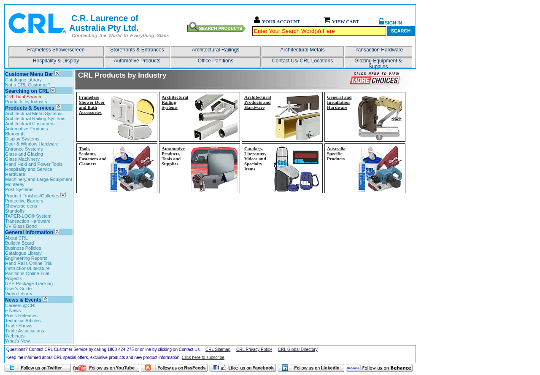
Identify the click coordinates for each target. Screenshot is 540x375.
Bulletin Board (19, 243)
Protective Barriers (24, 200)
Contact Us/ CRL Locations (302, 61)
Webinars (14, 335)
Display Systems (22, 138)
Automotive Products (137, 61)
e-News (13, 310)
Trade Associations (24, 330)
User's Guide (18, 288)
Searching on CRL (27, 91)
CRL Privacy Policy (254, 349)
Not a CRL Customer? (28, 84)
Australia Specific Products (336, 153)
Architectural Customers (29, 123)
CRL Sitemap (217, 349)
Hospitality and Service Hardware (28, 172)
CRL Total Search (23, 96)
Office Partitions (215, 61)
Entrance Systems (24, 148)
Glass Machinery (22, 159)
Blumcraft (14, 133)
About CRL (16, 237)
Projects (13, 278)
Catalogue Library (23, 79)
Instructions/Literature (27, 268)
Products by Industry (26, 101)
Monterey (14, 184)
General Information (29, 232)
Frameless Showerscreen (55, 50)
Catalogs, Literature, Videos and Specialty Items (255, 158)
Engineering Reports (26, 258)
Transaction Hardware (378, 50)
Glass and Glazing (24, 153)
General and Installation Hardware (339, 102)
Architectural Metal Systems (33, 113)
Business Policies (23, 248)
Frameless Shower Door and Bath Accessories (92, 104)
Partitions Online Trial (27, 273)
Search (400, 30)
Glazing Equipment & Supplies (378, 62)
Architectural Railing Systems (35, 118)
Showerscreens (21, 205)
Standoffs (14, 210)
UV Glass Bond (21, 226)
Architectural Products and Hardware (257, 102)
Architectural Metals (302, 50)
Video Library (18, 293)
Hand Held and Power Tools (33, 164)
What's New (17, 340)
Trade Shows (18, 325)
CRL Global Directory (298, 349)
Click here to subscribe (203, 357)
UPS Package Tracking (29, 283)
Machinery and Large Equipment (38, 179)
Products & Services (29, 108)
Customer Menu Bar (29, 74)
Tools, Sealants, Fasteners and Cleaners (93, 156)
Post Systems (19, 189)
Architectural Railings (216, 50)
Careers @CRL (21, 305)
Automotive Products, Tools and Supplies (173, 156)
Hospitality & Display (56, 61)
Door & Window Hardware (32, 143)
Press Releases (21, 315)
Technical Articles (22, 320)
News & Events (23, 300)
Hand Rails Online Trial (29, 263)
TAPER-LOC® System (28, 216)
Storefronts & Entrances (137, 50)
